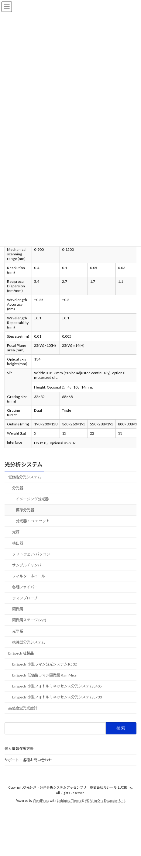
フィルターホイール (28, 576)
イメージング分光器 (32, 499)
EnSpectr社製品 (21, 653)
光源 (15, 532)
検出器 (17, 543)
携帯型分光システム (28, 642)
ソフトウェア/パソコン (31, 554)
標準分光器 (25, 510)
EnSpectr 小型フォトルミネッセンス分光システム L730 (57, 697)
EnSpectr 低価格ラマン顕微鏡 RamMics (44, 675)
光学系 (17, 631)
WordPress (41, 800)
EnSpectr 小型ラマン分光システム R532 (44, 664)
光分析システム (24, 464)
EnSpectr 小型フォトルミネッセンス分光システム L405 (57, 686)
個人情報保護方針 (19, 748)
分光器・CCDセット (33, 521)
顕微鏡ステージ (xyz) (29, 620)
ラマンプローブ (24, 598)
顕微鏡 (17, 609)
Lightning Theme (69, 800)
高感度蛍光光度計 (22, 708)
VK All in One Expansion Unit (105, 800)
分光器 (17, 488)
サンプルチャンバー (28, 565)
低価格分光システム (24, 477)
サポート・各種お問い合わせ (28, 760)
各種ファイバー (25, 587)
